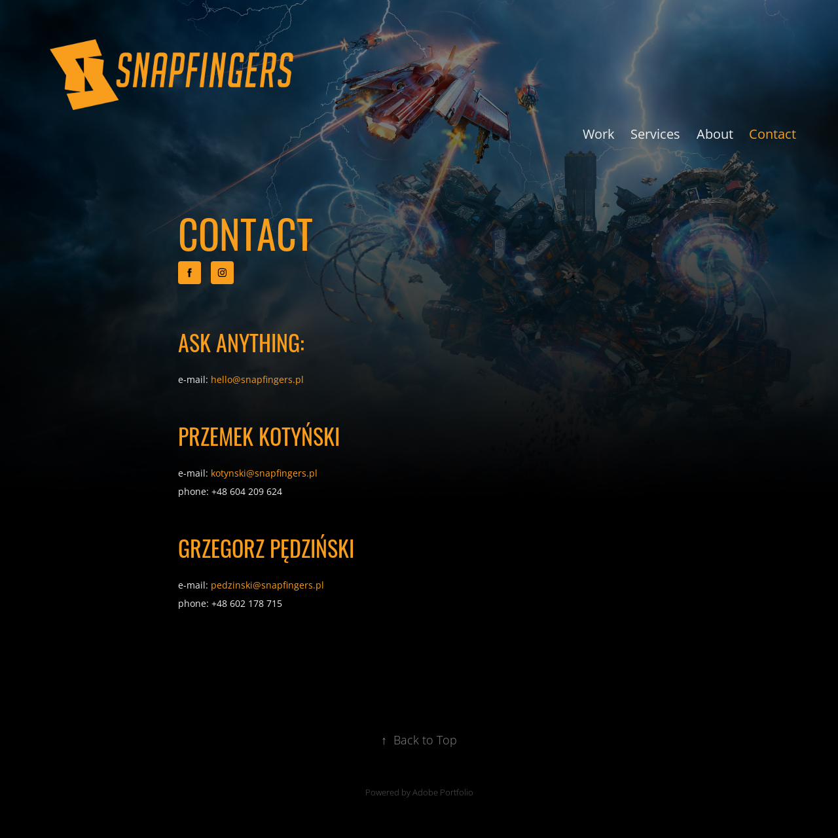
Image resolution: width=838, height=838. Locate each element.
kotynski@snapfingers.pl (264, 473)
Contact (772, 133)
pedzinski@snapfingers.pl (267, 585)
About (715, 133)
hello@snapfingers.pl (257, 379)
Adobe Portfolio (442, 792)
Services (655, 133)
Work (599, 133)
